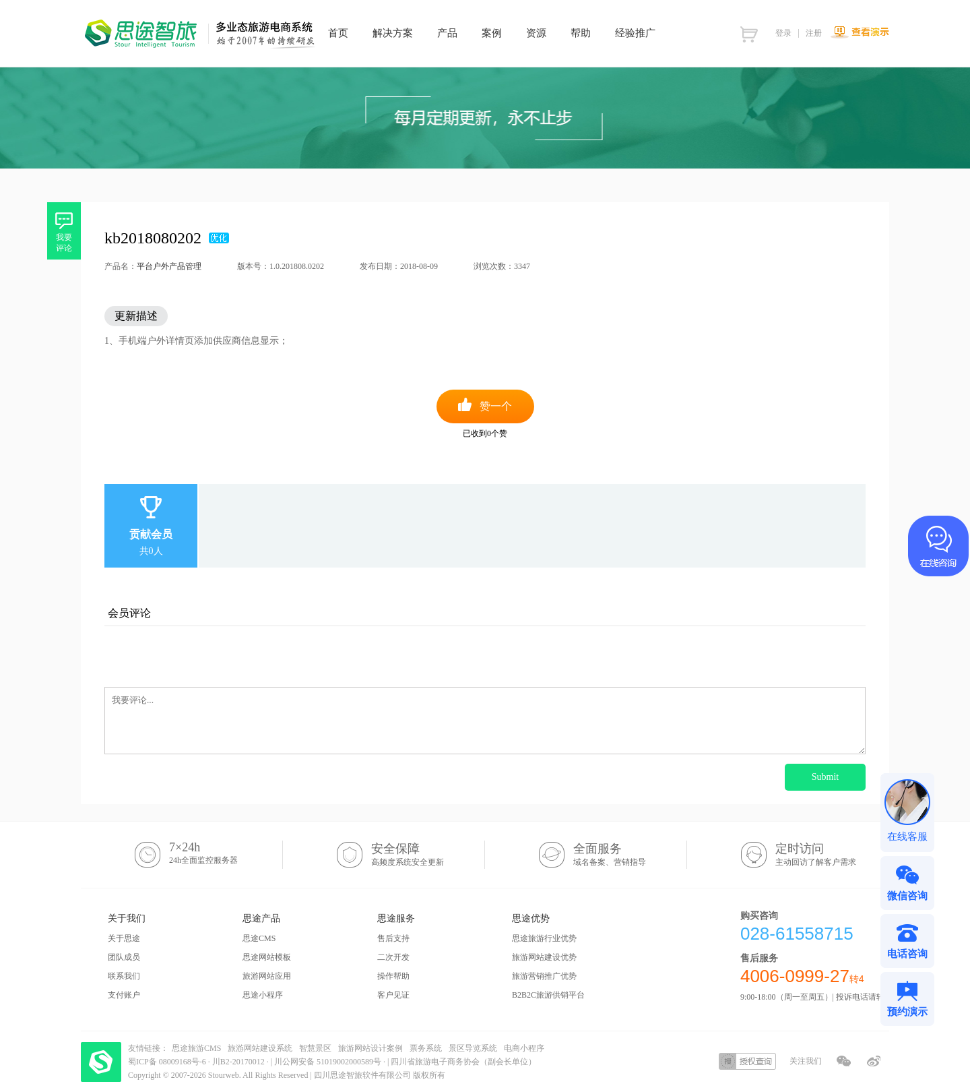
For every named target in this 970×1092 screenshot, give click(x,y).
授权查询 (747, 1061)
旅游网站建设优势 (544, 957)
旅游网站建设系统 (260, 1048)
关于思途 (124, 938)
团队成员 (124, 957)
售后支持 (393, 938)
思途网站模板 (267, 957)
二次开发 (393, 957)
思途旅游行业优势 (544, 938)
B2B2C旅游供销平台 (548, 995)
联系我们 (124, 976)
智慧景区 (315, 1048)
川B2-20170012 (239, 1061)
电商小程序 (524, 1048)
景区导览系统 (473, 1048)
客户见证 (393, 995)
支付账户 (124, 995)
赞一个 (496, 406)
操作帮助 (393, 976)
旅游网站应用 (267, 976)
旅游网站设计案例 (370, 1048)
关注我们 (805, 1061)
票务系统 (426, 1048)
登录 (783, 33)
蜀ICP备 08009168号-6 (168, 1061)
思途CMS (259, 938)
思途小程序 (263, 995)
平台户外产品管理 (169, 266)
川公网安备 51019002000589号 (327, 1061)
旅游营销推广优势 (544, 976)
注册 (814, 33)
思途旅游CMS (196, 1048)
